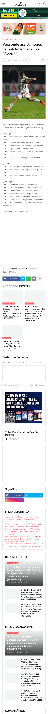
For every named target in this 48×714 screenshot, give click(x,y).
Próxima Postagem (37, 385)
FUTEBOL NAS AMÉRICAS (28, 269)
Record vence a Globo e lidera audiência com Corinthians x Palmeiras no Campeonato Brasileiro (22, 519)
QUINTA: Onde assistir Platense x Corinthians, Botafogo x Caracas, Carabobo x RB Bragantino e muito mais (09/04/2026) (31, 680)
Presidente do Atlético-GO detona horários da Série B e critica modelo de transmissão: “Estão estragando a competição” (23, 538)
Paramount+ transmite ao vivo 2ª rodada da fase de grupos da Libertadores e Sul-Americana (23, 525)
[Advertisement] (24, 240)
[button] (3, 4)
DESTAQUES (19, 40)
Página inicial (7, 40)
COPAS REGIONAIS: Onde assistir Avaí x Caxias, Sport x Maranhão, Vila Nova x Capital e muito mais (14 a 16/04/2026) (12, 312)
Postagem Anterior (11, 385)
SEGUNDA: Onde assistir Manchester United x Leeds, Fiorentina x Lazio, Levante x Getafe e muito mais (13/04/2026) (31, 594)
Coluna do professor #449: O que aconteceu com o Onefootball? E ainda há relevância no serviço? (24, 545)
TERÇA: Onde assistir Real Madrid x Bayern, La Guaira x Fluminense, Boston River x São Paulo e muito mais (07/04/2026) (32, 695)
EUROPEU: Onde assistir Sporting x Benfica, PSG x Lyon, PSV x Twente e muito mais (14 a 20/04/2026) (12, 346)
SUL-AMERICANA (9, 272)
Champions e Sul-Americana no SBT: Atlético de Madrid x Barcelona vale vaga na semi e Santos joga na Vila (23, 531)
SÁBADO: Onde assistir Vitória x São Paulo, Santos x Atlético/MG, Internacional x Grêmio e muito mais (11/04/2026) (31, 664)
